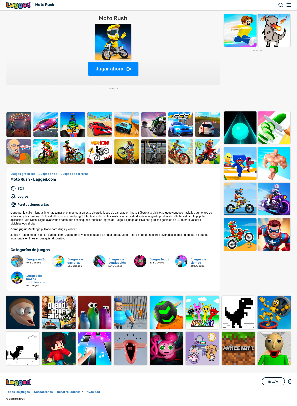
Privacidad (92, 392)
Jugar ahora (109, 68)
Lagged (19, 5)
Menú (289, 5)
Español (273, 381)
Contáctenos (43, 392)
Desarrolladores (68, 392)
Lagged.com (19, 382)
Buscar (281, 5)
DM (290, 381)
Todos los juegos (18, 392)
